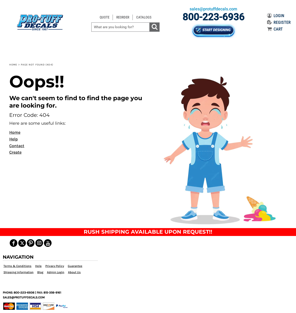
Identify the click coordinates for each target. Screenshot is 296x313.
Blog (40, 272)
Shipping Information (18, 272)
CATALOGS (143, 17)
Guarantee (75, 266)
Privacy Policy (54, 266)
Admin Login (55, 272)
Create (15, 152)
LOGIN (275, 15)
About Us (74, 272)
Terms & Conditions (17, 266)
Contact (16, 145)
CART (275, 29)
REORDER (122, 17)
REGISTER (279, 22)
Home (13, 64)
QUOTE (104, 17)
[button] (218, 149)
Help (13, 139)
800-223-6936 (213, 17)
